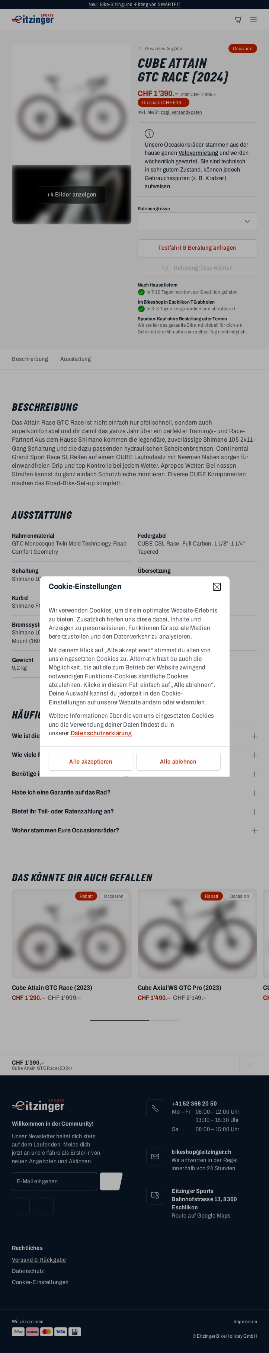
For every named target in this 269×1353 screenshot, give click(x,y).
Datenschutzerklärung (101, 733)
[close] (217, 587)
